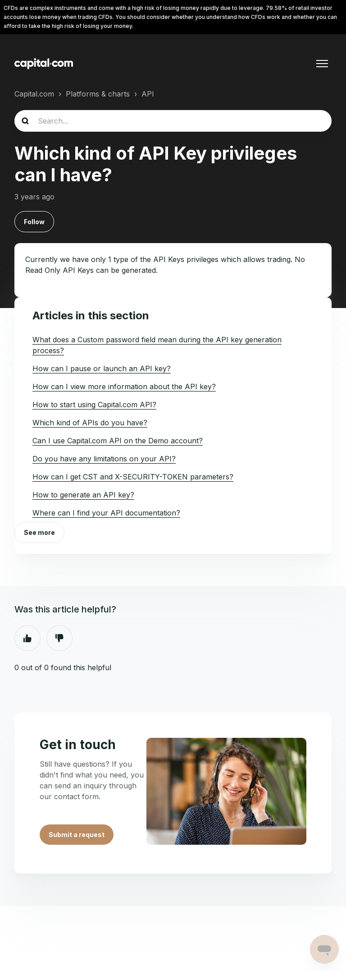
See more (39, 532)
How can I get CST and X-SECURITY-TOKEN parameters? (132, 476)
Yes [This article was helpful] (27, 638)
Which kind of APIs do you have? (89, 422)
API (147, 93)
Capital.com (34, 93)
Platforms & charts (98, 93)
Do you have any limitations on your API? (104, 458)
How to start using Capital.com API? (94, 404)
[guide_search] (173, 121)
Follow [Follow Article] (34, 221)
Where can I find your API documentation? (106, 512)
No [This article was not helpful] (59, 638)
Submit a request (77, 834)
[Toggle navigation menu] (322, 63)
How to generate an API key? (83, 494)
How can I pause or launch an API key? (101, 368)
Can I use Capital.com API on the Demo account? (117, 440)
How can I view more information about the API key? (124, 386)
